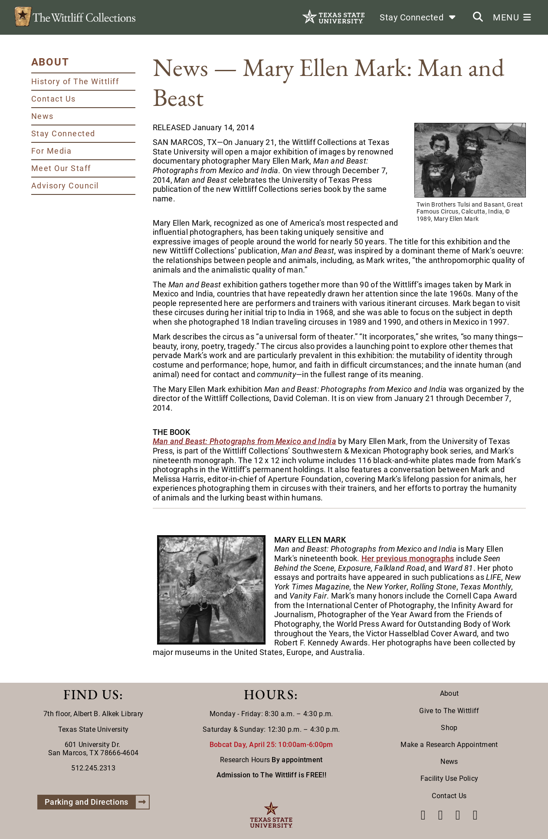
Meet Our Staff (61, 168)
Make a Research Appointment (449, 744)
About (449, 693)
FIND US (91, 694)
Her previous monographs (407, 558)
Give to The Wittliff (449, 711)
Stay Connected (63, 133)
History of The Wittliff (75, 81)
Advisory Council (65, 185)
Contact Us (53, 98)
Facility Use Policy (449, 778)
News (42, 116)
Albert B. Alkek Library (108, 714)
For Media (51, 150)
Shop (449, 728)
